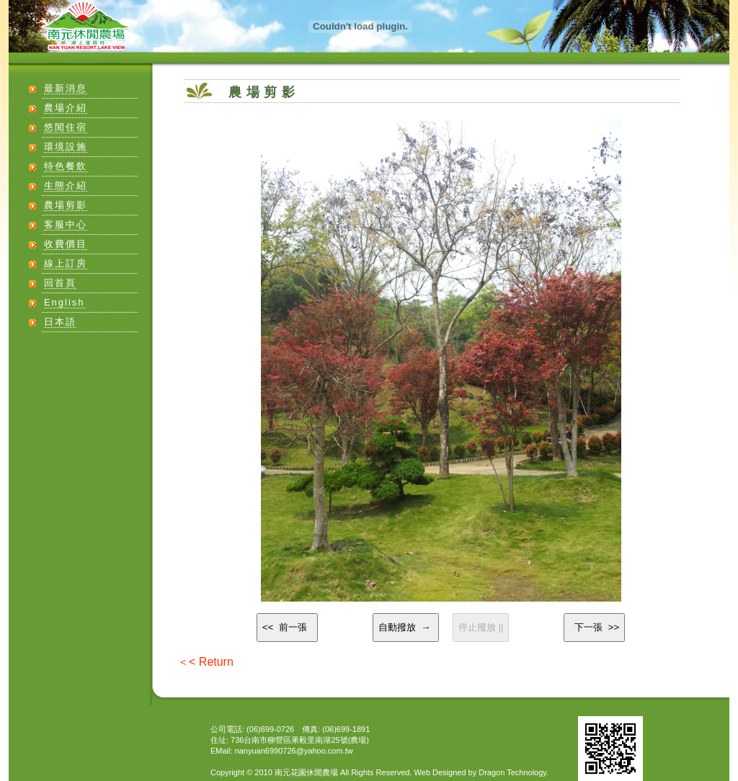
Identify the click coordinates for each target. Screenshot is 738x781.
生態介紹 (65, 185)
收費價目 (65, 243)
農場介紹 (65, 107)
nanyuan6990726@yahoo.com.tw (294, 750)
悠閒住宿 (65, 127)
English (64, 302)
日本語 (60, 321)
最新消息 (65, 88)
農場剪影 (65, 205)
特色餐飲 (65, 166)
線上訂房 (65, 263)
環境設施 (65, 146)
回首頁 (60, 282)
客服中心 (65, 224)
